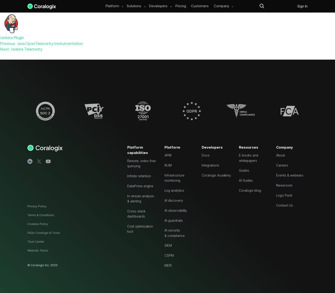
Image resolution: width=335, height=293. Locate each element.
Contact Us (285, 201)
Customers (200, 6)
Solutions (133, 6)
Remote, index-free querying (139, 156)
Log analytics (175, 185)
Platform (111, 6)
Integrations (211, 159)
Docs (206, 148)
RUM (168, 159)
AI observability (176, 207)
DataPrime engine (141, 180)
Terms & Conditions (41, 215)
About (281, 148)
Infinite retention (140, 170)
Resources (249, 139)
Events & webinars (290, 169)
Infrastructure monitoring (175, 172)
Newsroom (284, 180)
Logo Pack (284, 191)
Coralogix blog (250, 185)
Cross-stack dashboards (136, 209)
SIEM (168, 244)
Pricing (180, 6)
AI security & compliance (175, 230)
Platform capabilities (137, 142)
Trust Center (36, 241)
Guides (244, 164)
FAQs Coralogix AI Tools (44, 233)
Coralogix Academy (209, 172)
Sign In (302, 6)
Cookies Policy (37, 224)
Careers (282, 159)
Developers (158, 6)
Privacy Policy (37, 206)
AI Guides (246, 175)
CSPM (169, 254)
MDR (168, 265)
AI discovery (174, 196)
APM (168, 148)
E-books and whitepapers (249, 150)
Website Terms (38, 250)
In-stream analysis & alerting (141, 193)
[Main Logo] (41, 6)
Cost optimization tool (140, 225)
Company (222, 6)
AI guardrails (174, 217)
